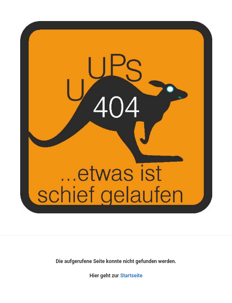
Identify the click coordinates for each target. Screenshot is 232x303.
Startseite (131, 276)
